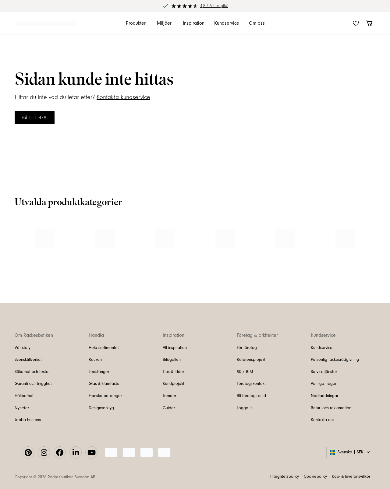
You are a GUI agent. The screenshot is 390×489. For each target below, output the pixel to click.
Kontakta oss (322, 419)
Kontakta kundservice (123, 97)
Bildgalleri (172, 359)
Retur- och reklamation (331, 408)
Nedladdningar (324, 395)
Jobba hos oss (28, 419)
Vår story (22, 347)
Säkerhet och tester (32, 371)
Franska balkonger (105, 395)
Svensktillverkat (28, 359)
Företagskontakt (251, 383)
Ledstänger (99, 371)
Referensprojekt (251, 359)
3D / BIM (245, 371)
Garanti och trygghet (33, 383)
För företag (247, 347)
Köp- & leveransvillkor (351, 476)
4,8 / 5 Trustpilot (214, 5)
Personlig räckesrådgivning (335, 359)
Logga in (245, 408)
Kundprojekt (173, 383)
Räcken (95, 359)
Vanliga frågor (323, 383)
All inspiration (175, 347)
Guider (169, 408)
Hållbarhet (24, 395)
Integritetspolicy (284, 476)
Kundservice (321, 347)
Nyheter (22, 408)
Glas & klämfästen (105, 383)
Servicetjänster (324, 371)
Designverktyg (101, 408)
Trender (169, 395)
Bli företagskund (251, 395)
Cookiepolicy (315, 476)
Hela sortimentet (104, 347)
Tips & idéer (173, 371)
